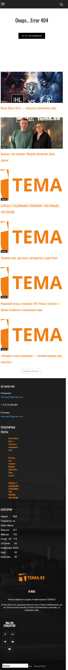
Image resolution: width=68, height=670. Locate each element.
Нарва (4, 147)
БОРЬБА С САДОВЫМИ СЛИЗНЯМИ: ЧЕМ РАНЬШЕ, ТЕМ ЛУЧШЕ (13, 490)
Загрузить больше (31, 371)
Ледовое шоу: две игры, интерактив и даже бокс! (29, 257)
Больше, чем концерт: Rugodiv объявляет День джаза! (12, 466)
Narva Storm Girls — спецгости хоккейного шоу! (28, 108)
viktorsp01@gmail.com (12, 397)
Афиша (4, 101)
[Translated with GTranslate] (15, 666)
